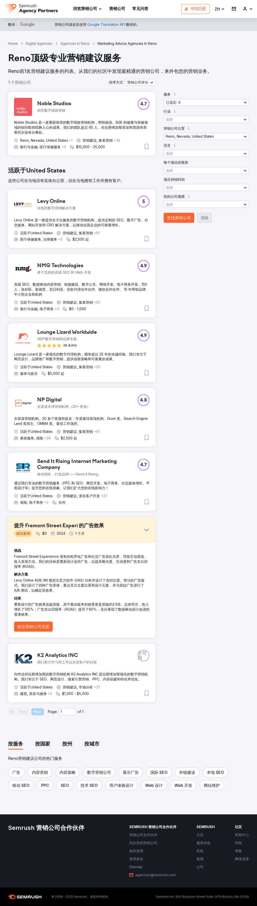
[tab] (15, 744)
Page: (52, 711)
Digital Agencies (39, 43)
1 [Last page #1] (82, 711)
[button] (220, 9)
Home (13, 43)
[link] (117, 9)
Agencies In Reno (75, 43)
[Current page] (67, 711)
